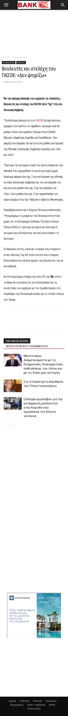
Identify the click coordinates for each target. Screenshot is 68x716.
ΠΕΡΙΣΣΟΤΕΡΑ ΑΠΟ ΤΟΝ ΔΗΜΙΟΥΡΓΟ (27, 346)
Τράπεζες (24, 700)
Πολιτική (21, 62)
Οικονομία (50, 700)
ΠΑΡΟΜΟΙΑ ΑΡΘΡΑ (17, 341)
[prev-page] (6, 425)
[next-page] (11, 425)
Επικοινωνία (34, 708)
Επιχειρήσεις (17, 704)
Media (52, 704)
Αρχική (5, 57)
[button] (6, 5)
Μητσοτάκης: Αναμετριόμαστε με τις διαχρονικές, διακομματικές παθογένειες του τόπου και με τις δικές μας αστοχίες (43, 364)
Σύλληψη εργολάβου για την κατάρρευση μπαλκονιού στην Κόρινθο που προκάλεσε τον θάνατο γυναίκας (43, 407)
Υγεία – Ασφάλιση (36, 704)
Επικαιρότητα (20, 57)
